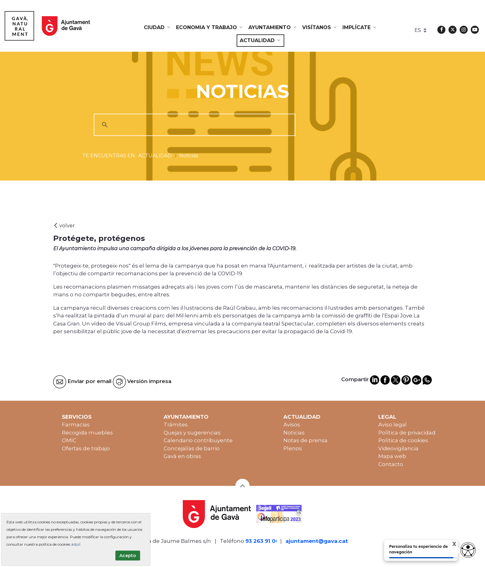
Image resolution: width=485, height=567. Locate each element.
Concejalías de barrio (192, 448)
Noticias (294, 433)
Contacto (390, 464)
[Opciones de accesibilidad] (468, 550)
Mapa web (392, 456)
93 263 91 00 (262, 541)
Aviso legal (392, 424)
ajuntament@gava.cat (316, 541)
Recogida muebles (87, 433)
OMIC (69, 440)
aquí (75, 544)
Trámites (176, 424)
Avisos (291, 424)
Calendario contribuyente (198, 440)
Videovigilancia (398, 448)
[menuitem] (157, 27)
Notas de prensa (305, 440)
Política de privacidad (407, 433)
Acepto (127, 555)
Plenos (292, 448)
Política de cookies (403, 440)
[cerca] (194, 125)
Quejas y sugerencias (192, 433)
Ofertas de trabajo (86, 448)
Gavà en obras (182, 456)
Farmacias (76, 424)
